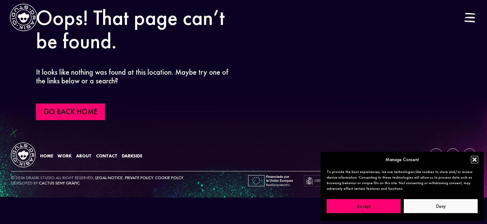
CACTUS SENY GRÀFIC (59, 183)
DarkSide (132, 156)
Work (64, 156)
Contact (106, 156)
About (84, 156)
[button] (474, 159)
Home (46, 156)
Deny (441, 206)
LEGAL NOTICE (109, 177)
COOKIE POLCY (169, 177)
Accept (364, 206)
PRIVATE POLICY (139, 177)
